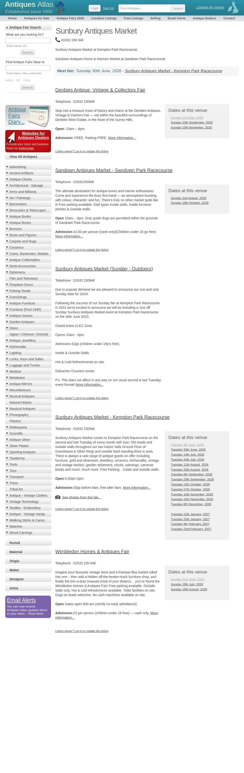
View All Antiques (23, 157)
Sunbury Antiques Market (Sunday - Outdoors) (104, 268)
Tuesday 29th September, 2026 (192, 479)
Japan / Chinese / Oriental (29, 334)
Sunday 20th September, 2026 (192, 122)
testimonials (26, 148)
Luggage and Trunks (25, 365)
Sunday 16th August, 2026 (189, 589)
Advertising (18, 167)
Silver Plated (19, 446)
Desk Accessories (23, 266)
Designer (17, 579)
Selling (155, 18)
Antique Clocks (21, 179)
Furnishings (18, 297)
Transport (17, 477)
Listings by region (210, 7)
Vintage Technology (24, 502)
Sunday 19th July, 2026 (187, 584)
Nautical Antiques (22, 409)
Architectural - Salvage (26, 185)
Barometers (18, 204)
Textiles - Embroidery (25, 508)
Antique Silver (20, 440)
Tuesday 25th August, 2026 (189, 469)
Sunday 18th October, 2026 (189, 203)
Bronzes (16, 229)
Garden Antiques (22, 322)
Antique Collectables (25, 260)
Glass (14, 328)
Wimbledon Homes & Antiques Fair (92, 551)
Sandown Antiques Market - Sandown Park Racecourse (114, 170)
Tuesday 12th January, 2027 (190, 514)
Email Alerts (177, 18)
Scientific (16, 433)
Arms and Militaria (23, 192)
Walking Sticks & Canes (27, 520)
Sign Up (108, 8)
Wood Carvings (21, 533)
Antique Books (20, 216)
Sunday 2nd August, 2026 (188, 198)
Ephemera (17, 272)
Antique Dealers (204, 18)
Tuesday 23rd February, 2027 (191, 529)
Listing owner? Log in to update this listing (81, 151)
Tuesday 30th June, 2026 (188, 449)
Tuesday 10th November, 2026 (192, 494)
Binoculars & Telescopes (28, 210)
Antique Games (21, 316)
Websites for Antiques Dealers (33, 135)
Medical (15, 371)
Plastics (15, 421)
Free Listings (133, 18)
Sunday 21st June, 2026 (187, 579)
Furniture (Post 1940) (25, 309)
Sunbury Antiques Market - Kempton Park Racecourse (173, 71)
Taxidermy (17, 458)
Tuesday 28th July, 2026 (187, 459)
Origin (14, 561)
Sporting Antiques (23, 452)
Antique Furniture (22, 303)
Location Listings (104, 18)
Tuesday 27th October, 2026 (190, 489)
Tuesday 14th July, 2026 (187, 454)
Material (16, 552)
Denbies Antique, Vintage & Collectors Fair (100, 90)
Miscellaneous (20, 390)
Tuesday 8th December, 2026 (191, 504)
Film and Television (24, 278)
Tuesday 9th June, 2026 (187, 445)
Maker (14, 570)
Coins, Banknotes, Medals (29, 254)
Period (15, 543)
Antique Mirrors (21, 384)
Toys (13, 471)
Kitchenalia (18, 347)
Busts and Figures (23, 235)
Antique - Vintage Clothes (28, 495)
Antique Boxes (20, 223)
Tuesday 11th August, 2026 (189, 464)
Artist (14, 588)
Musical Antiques (22, 396)
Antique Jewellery (23, 340)
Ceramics (17, 247)
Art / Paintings (20, 198)
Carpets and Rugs (23, 241)
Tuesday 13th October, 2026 (190, 484)
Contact (229, 18)
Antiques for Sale (36, 18)
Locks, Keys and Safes (26, 359)
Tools (13, 464)
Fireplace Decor (21, 285)
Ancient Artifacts (21, 173)
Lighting (15, 353)
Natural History (21, 402)
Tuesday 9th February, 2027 (190, 524)
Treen (14, 483)
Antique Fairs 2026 (70, 18)
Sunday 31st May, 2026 (187, 117)
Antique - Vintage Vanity (27, 514)
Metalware (17, 378)
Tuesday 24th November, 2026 (192, 499)
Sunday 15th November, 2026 (191, 127)
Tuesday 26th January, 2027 (190, 519)
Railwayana (18, 427)
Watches (16, 526)
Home (12, 18)
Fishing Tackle (20, 291)
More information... (122, 138)
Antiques (29, 4)
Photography (19, 415)
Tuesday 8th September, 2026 (191, 474)
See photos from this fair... (81, 497)
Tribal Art (16, 489)
